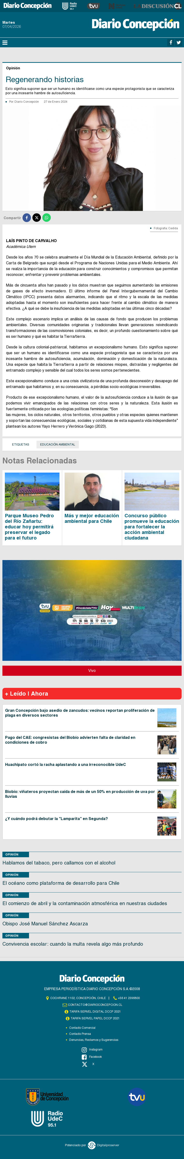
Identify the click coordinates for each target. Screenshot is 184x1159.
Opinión (11, 854)
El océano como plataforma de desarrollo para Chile (60, 883)
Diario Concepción (27, 101)
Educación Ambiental (57, 444)
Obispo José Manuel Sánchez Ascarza (45, 924)
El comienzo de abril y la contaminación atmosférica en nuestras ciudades (84, 903)
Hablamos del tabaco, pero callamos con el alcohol (58, 863)
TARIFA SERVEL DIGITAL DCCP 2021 (95, 1011)
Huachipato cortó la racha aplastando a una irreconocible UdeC (65, 764)
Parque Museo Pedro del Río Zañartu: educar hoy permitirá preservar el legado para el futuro (29, 527)
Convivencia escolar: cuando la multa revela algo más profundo (72, 944)
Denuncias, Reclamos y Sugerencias (93, 1040)
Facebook (92, 1057)
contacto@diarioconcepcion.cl (95, 1005)
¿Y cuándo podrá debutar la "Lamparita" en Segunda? (56, 818)
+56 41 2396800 (129, 998)
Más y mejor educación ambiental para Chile (92, 518)
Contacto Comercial (82, 1027)
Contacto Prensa (80, 1034)
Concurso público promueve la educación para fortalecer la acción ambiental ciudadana (152, 527)
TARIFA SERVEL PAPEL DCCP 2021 (95, 1018)
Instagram (92, 1050)
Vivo (92, 670)
